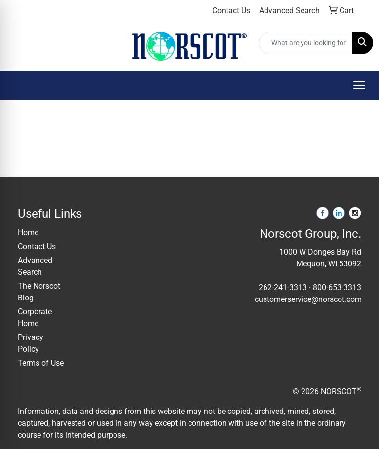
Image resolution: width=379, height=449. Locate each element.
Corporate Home (35, 317)
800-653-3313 (337, 287)
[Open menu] (359, 85)
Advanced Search (35, 266)
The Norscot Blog (39, 291)
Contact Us (37, 246)
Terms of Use (41, 363)
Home (28, 232)
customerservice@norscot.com (308, 299)
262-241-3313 (283, 287)
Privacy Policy (30, 343)
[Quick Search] (305, 43)
